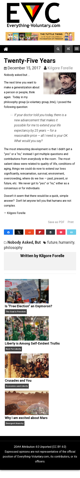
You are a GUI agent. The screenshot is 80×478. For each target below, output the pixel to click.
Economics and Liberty (17, 386)
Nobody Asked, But (24, 242)
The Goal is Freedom (16, 312)
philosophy (13, 247)
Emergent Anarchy (14, 423)
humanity (66, 242)
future (52, 242)
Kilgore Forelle (60, 68)
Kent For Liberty (13, 349)
